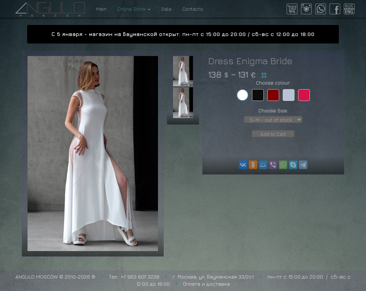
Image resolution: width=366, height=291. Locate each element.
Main (101, 9)
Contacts (192, 9)
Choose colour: (273, 83)
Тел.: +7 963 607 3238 (134, 277)
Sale (166, 9)
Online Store (133, 9)
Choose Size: (273, 110)
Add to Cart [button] (273, 134)
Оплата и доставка (206, 284)
